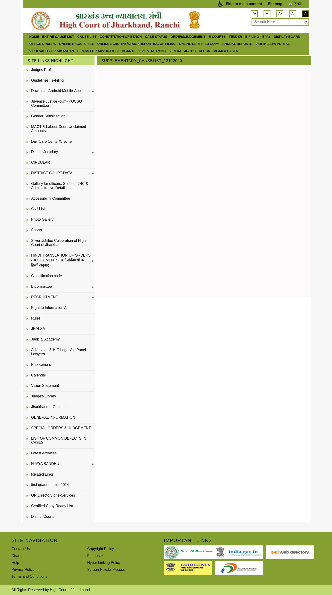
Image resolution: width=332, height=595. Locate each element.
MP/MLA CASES (225, 51)
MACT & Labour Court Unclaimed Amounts (58, 129)
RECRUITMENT (44, 297)
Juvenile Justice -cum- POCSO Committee (56, 103)
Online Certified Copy (199, 44)
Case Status (156, 36)
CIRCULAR (40, 162)
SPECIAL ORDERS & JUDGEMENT (61, 428)
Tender (235, 36)
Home (34, 36)
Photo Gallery (42, 219)
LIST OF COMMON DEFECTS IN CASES (58, 440)
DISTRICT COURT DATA (51, 173)
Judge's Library (43, 396)
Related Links (42, 474)
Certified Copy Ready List (52, 506)
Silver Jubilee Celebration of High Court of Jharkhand (58, 243)
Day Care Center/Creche (51, 141)
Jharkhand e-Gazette (48, 407)
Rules (36, 318)
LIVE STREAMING (152, 51)
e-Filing (252, 36)
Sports (36, 230)
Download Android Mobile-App (56, 91)
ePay (266, 36)
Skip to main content (244, 4)
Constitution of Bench (121, 36)
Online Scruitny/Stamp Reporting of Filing (136, 44)
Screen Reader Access (106, 569)
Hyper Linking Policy (104, 563)
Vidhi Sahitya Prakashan (51, 51)
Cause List (86, 36)
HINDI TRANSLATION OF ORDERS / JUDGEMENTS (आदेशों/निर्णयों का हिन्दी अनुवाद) (61, 260)
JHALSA (38, 329)
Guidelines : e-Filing (47, 80)
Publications (41, 365)
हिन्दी (294, 4)
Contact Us (21, 549)
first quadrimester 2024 (50, 485)
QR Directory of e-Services (53, 495)
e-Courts (217, 36)
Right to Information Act (50, 308)
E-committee (41, 286)
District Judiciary (44, 152)
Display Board (287, 36)
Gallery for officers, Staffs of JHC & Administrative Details (59, 186)
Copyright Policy (100, 549)
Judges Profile (42, 70)
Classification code (46, 276)
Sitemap (275, 4)
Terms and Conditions (29, 576)
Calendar (38, 375)
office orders (42, 44)
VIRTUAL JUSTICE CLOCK (189, 51)
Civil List (38, 209)
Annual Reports (237, 44)
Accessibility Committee (50, 198)
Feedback (95, 556)
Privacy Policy (23, 569)
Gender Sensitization (48, 116)
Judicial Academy (45, 339)
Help (15, 563)
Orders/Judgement (187, 36)
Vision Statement (45, 386)
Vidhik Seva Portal (273, 44)
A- (254, 13)
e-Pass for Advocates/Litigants (106, 51)
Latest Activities (43, 453)
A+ (280, 13)
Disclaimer (20, 556)
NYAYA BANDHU (45, 464)
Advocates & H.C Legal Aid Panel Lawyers (58, 352)
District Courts (42, 516)
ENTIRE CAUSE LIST (58, 36)
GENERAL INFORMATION (53, 417)
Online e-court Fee (76, 44)
